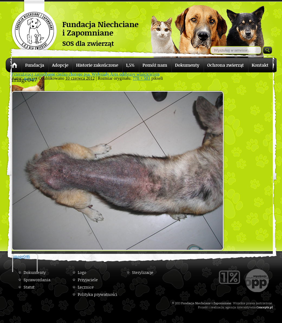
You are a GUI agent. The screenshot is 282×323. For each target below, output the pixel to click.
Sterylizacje (142, 272)
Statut (29, 287)
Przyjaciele (88, 280)
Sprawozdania (37, 280)
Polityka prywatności (97, 294)
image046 (21, 256)
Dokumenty (35, 272)
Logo (82, 272)
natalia (29, 78)
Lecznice (86, 287)
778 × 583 (141, 78)
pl (271, 307)
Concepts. (263, 307)
